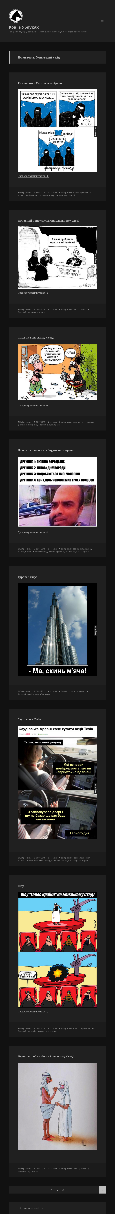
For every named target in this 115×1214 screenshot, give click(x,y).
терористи (89, 422)
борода (52, 551)
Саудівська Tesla (29, 719)
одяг (51, 424)
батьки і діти (67, 691)
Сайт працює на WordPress (30, 1208)
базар (47, 860)
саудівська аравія (50, 195)
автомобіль (39, 860)
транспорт (85, 857)
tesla (30, 860)
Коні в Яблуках (24, 27)
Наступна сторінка (102, 1190)
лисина (68, 551)
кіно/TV (76, 1028)
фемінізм (63, 195)
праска (57, 424)
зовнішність (78, 549)
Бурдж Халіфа (27, 577)
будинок (35, 694)
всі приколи (66, 192)
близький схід (34, 195)
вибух (36, 424)
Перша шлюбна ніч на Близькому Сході (46, 1056)
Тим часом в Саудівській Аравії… (41, 83)
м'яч (42, 694)
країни (76, 192)
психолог (43, 312)
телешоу (53, 1031)
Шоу (21, 886)
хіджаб (71, 195)
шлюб (83, 309)
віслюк (41, 1031)
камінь (34, 312)
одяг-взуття (85, 192)
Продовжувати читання (33, 175)
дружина (44, 424)
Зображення (26, 192)
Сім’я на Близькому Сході (36, 337)
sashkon (53, 192)
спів (46, 1031)
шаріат (21, 195)
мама (47, 694)
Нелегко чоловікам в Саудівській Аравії (46, 450)
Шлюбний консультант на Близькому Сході (48, 220)
